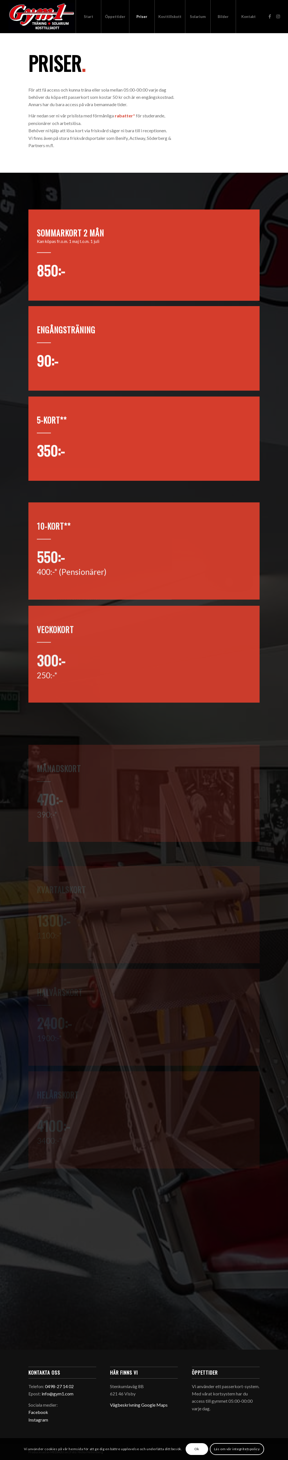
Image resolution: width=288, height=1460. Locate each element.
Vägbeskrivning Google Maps (139, 1404)
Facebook (38, 1412)
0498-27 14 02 (59, 1386)
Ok (196, 1449)
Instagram (38, 1419)
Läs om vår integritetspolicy (237, 1449)
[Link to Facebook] (270, 16)
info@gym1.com (57, 1393)
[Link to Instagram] (278, 16)
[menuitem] (88, 16)
